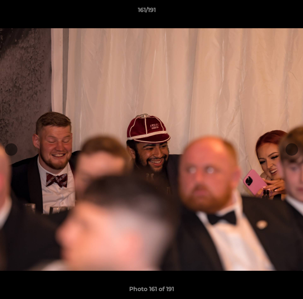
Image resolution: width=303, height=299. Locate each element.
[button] (273, 12)
